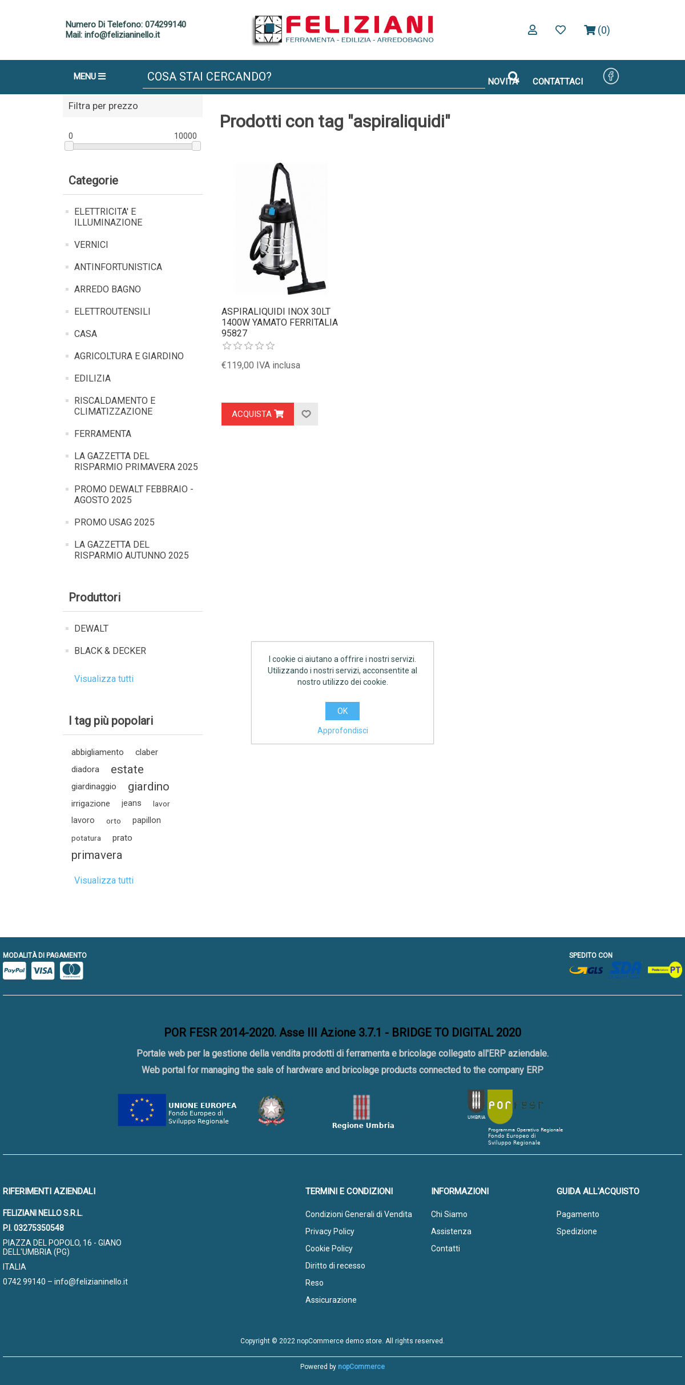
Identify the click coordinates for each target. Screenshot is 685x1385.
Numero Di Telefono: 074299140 (126, 24)
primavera (97, 855)
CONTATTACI (558, 82)
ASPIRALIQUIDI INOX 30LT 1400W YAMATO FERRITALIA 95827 (279, 322)
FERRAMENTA (102, 433)
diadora (85, 769)
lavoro (83, 820)
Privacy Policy (329, 1231)
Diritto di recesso (335, 1265)
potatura (86, 837)
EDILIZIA (92, 378)
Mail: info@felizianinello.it (113, 35)
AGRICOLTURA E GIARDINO (129, 356)
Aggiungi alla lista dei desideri (306, 414)
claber (146, 752)
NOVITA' (503, 82)
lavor (161, 803)
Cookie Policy (329, 1248)
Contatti (445, 1248)
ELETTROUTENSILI (112, 311)
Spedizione (577, 1231)
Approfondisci (342, 730)
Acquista (258, 414)
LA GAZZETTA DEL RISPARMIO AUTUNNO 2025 (131, 550)
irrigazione (90, 803)
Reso (314, 1282)
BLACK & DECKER (110, 650)
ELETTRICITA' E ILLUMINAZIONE (108, 217)
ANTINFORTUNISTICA (118, 267)
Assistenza (451, 1231)
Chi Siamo (449, 1214)
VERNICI (91, 244)
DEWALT (91, 628)
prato (122, 838)
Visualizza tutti (104, 678)
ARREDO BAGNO (107, 289)
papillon (146, 820)
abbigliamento (97, 752)
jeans (132, 803)
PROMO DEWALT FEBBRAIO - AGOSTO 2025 (134, 494)
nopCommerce (361, 1367)
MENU (90, 76)
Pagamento (578, 1214)
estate (127, 769)
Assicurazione (331, 1299)
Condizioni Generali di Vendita (358, 1214)
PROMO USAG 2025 (114, 522)
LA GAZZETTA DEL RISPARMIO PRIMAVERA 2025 (136, 461)
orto (113, 820)
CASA (85, 333)
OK (342, 711)
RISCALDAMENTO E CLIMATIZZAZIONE (114, 406)
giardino (149, 786)
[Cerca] (314, 77)
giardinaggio (93, 786)
